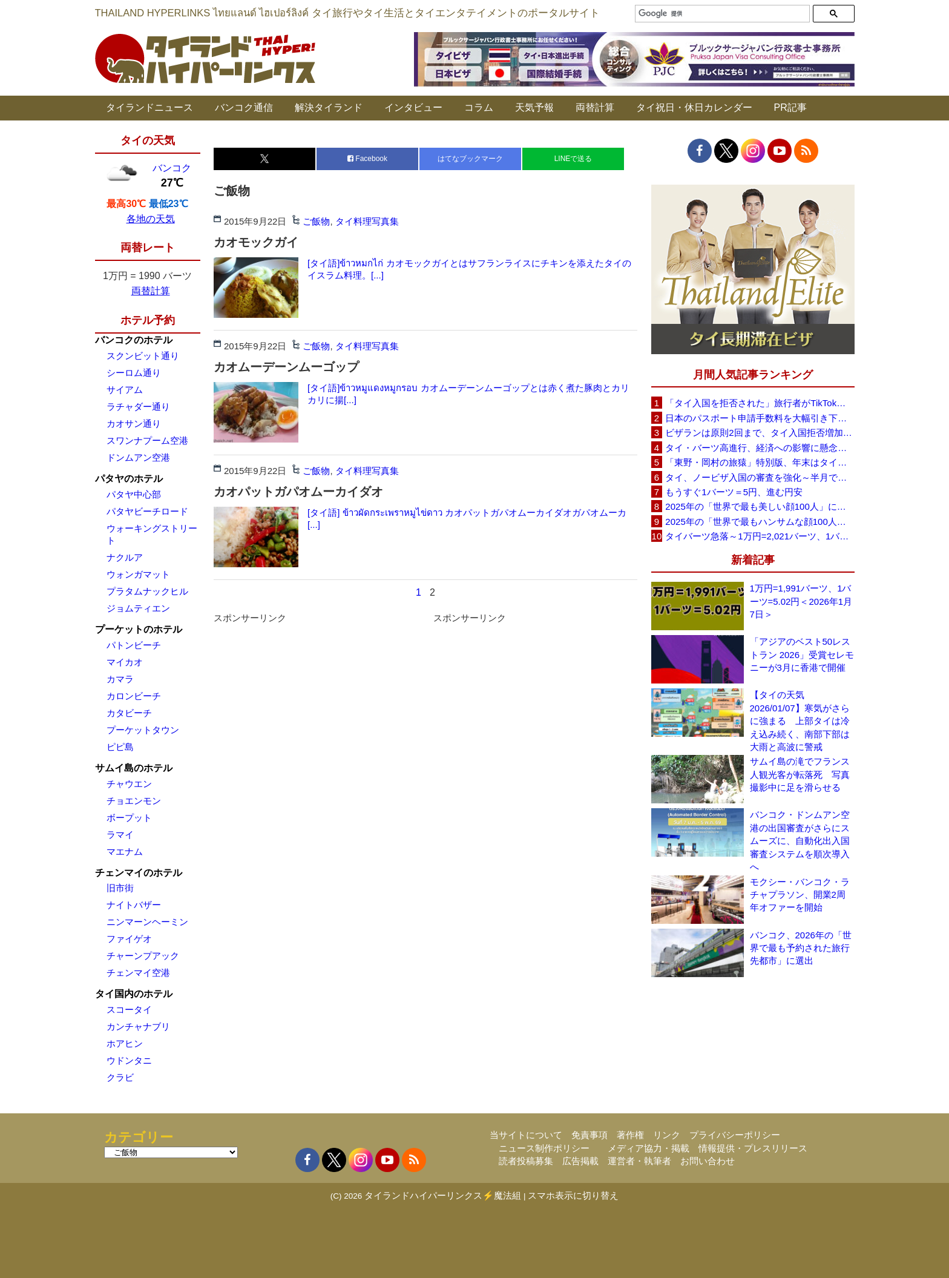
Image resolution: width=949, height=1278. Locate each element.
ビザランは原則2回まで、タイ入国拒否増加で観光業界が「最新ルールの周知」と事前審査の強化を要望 (759, 432)
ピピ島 (120, 747)
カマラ (120, 679)
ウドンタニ (129, 1060)
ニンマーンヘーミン (147, 922)
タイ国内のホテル (133, 994)
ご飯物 (316, 221)
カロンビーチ (134, 696)
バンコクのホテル (133, 340)
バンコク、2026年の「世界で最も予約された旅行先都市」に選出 (801, 948)
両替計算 (595, 107)
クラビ (120, 1077)
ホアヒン (125, 1043)
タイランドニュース (149, 107)
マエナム (125, 851)
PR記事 (790, 107)
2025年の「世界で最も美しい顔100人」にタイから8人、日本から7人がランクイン (759, 506)
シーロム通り (134, 372)
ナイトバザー (134, 905)
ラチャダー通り (138, 406)
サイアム (125, 389)
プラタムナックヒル (147, 591)
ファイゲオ (129, 939)
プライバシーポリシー (734, 1135)
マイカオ (125, 662)
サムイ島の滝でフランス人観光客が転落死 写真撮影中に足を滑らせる (800, 774)
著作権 (630, 1135)
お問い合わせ (707, 1161)
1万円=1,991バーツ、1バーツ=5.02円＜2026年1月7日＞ (801, 601)
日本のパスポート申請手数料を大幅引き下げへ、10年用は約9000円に (759, 418)
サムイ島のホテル (133, 768)
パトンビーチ (134, 645)
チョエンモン (134, 800)
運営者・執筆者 (639, 1161)
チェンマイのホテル (138, 873)
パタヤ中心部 (134, 494)
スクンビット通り (143, 356)
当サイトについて (526, 1135)
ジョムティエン (138, 608)
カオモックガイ (256, 242)
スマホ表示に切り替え (573, 1195)
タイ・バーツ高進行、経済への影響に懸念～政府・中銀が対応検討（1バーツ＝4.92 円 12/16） (759, 448)
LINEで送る (573, 158)
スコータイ (129, 1009)
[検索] (721, 13)
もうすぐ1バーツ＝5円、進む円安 (734, 492)
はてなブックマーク (470, 158)
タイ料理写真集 (367, 221)
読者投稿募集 (526, 1161)
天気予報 (534, 107)
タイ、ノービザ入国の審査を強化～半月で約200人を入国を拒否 (759, 477)
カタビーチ (129, 713)
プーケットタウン (143, 730)
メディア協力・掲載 (648, 1148)
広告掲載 (580, 1161)
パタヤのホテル (129, 478)
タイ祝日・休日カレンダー (694, 107)
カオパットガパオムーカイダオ (298, 491)
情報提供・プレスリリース (752, 1148)
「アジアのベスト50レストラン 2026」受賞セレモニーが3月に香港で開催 (802, 654)
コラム (478, 107)
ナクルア (125, 557)
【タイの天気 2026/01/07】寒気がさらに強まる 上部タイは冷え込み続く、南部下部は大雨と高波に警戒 (800, 721)
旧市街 (120, 888)
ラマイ (120, 834)
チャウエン (129, 784)
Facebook (367, 158)
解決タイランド (329, 107)
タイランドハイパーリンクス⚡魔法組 (442, 1195)
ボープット (129, 817)
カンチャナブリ (138, 1026)
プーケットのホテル (138, 629)
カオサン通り (134, 423)
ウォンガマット (138, 574)
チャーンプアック (143, 955)
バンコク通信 (244, 107)
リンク (666, 1135)
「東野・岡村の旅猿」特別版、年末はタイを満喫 (759, 462)
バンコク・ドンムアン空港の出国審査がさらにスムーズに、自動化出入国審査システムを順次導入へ (800, 840)
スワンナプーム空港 (147, 440)
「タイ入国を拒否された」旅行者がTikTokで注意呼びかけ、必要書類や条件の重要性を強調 (759, 403)
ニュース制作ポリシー (544, 1148)
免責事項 (589, 1135)
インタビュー (413, 107)
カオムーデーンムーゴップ (286, 367)
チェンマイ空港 (138, 972)
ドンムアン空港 (138, 457)
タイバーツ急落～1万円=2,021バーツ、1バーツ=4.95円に (759, 536)
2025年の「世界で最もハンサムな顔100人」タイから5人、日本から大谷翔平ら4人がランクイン (759, 521)
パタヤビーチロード (147, 511)
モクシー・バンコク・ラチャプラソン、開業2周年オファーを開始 (800, 895)
